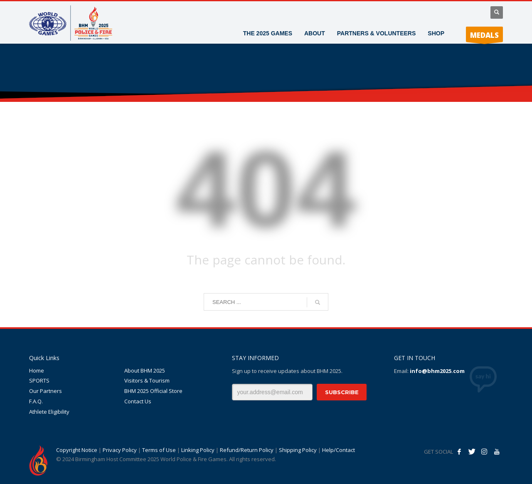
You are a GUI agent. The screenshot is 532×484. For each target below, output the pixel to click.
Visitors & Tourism (147, 380)
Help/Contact (338, 450)
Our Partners (45, 391)
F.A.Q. (36, 401)
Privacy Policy (120, 450)
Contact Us (137, 401)
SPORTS (39, 380)
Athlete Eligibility (49, 411)
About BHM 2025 (144, 370)
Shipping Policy (298, 450)
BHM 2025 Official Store (153, 391)
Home (36, 370)
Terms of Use (159, 450)
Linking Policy (197, 450)
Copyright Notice (76, 450)
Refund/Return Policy (246, 450)
